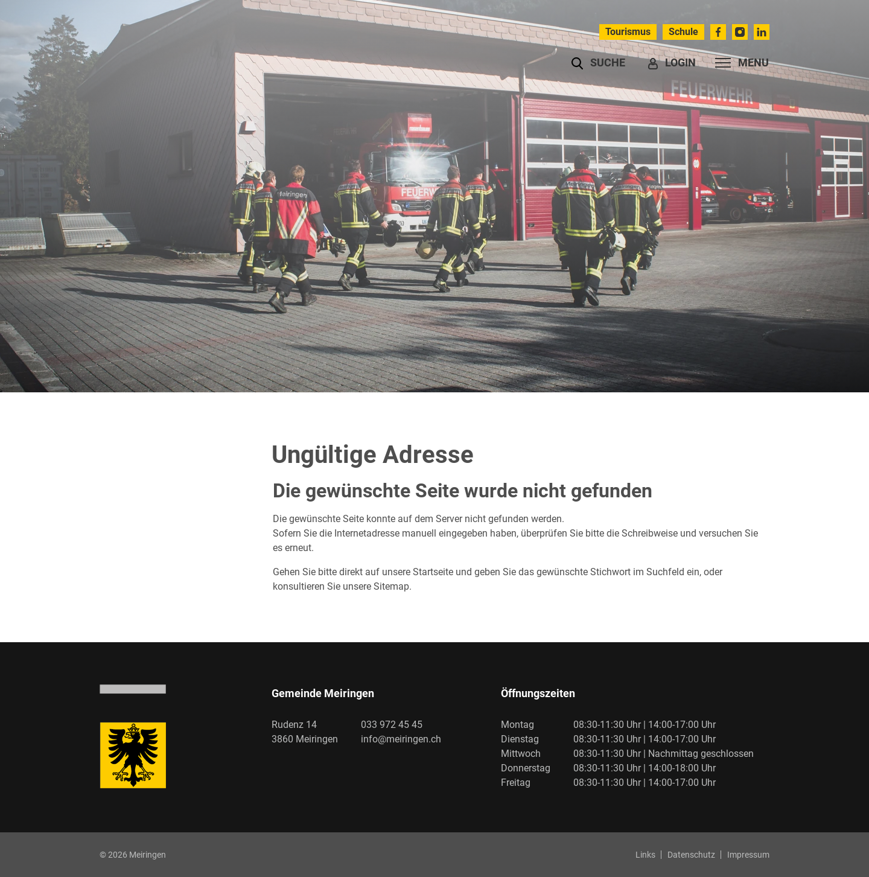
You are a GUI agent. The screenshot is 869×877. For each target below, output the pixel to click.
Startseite (433, 572)
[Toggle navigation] (738, 62)
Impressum (748, 854)
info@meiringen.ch (401, 739)
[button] (598, 62)
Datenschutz (691, 854)
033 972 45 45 (391, 724)
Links (645, 854)
